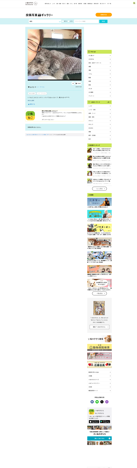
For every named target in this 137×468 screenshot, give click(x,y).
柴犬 (90, 139)
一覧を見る (99, 293)
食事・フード (92, 113)
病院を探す (96, 3)
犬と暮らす (91, 55)
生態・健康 (58, 3)
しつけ (53, 3)
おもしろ (91, 124)
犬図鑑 (84, 3)
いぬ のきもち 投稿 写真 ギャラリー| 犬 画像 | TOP (37, 134)
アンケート (91, 96)
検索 (103, 21)
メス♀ (70, 21)
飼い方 (63, 3)
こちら (51, 119)
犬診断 (90, 387)
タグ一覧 (109, 3)
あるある (91, 128)
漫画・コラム (70, 3)
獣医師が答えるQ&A (94, 372)
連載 (90, 66)
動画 (90, 77)
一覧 (108, 102)
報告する (31, 104)
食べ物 (75, 3)
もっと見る (99, 188)
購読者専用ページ (93, 390)
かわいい (91, 120)
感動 (90, 131)
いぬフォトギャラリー (94, 383)
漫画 (90, 70)
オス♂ (65, 21)
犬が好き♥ (91, 59)
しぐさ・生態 (92, 109)
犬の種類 (91, 92)
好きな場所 (32, 93)
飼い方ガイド (103, 3)
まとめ (90, 88)
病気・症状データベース (95, 63)
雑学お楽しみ (48, 3)
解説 (90, 85)
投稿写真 (80, 3)
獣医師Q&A (90, 3)
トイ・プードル (40, 87)
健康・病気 (91, 117)
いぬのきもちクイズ (94, 379)
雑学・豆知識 (92, 135)
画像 (90, 81)
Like (79, 83)
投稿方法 (104, 15)
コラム (90, 74)
